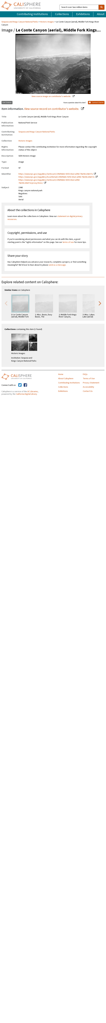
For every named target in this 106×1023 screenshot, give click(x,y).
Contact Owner (96, 102)
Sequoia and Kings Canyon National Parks (20, 21)
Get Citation (7, 102)
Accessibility (88, 387)
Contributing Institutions (32, 14)
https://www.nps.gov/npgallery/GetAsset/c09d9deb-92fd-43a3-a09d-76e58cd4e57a (55, 173)
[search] (101, 7)
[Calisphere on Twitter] (20, 385)
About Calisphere (65, 379)
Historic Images (47, 21)
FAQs (85, 374)
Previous (6, 303)
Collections (62, 14)
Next (99, 303)
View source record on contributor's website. (52, 109)
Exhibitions (83, 14)
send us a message (57, 264)
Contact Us (88, 391)
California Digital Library (26, 394)
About (100, 14)
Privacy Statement (91, 383)
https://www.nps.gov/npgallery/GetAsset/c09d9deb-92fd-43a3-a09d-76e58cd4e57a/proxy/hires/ (49, 182)
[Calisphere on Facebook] (25, 385)
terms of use (68, 242)
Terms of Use (89, 379)
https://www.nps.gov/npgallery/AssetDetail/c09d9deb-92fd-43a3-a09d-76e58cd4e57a (56, 177)
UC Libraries (32, 391)
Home (60, 374)
